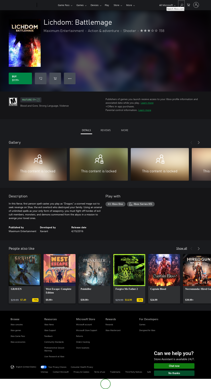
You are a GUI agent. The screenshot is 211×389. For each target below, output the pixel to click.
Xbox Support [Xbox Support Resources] (50, 330)
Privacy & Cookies (81, 372)
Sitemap (44, 372)
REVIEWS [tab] (106, 130)
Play (107, 5)
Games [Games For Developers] (142, 324)
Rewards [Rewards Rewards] (109, 324)
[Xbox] (47, 5)
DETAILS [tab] (86, 130)
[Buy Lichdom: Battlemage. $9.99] (20, 78)
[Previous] (191, 142)
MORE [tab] (124, 130)
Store (116, 5)
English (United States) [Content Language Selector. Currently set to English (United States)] (26, 367)
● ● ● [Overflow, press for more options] (70, 78)
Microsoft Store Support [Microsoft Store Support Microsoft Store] (86, 330)
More (129, 5)
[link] (25, 278)
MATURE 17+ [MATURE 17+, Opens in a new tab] (31, 99)
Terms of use (99, 372)
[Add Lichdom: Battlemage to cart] (55, 78)
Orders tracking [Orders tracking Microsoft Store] (83, 342)
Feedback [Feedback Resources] (48, 336)
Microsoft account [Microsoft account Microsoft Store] (84, 324)
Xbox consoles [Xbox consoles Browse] (17, 324)
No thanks (174, 373)
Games (80, 5)
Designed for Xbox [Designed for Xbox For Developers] (147, 330)
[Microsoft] (23, 5)
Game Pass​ (64, 5)
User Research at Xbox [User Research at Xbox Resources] (54, 356)
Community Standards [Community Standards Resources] (54, 342)
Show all (181, 248)
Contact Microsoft (61, 372)
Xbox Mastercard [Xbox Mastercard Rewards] (113, 330)
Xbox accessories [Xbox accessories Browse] (18, 342)
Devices (95, 5)
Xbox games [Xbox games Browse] (16, 330)
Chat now (174, 365)
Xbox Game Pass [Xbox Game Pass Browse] (18, 336)
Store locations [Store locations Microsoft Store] (82, 348)
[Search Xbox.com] (181, 5)
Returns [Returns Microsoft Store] (79, 336)
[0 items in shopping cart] (188, 4)
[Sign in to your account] (196, 5)
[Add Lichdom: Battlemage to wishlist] (40, 78)
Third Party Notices (133, 372)
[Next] (198, 142)
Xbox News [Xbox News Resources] (49, 324)
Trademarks (115, 372)
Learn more (147, 102)
